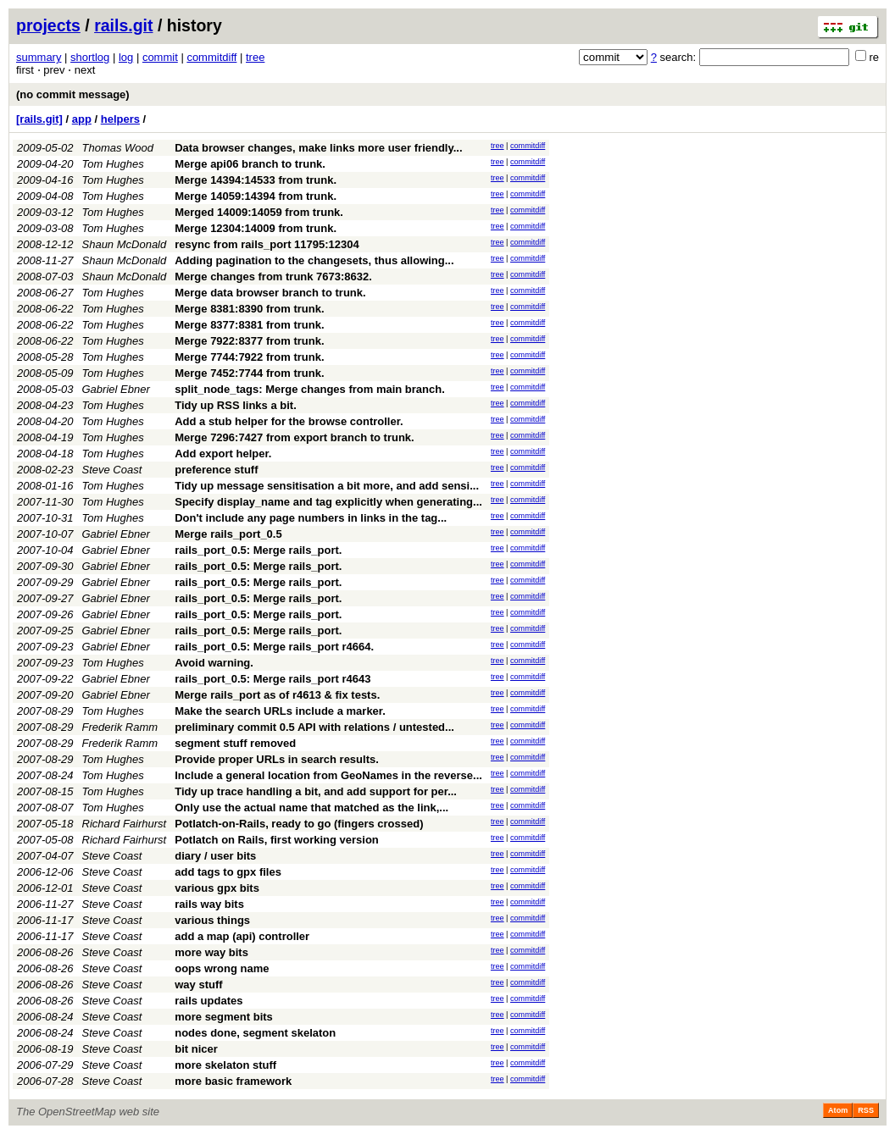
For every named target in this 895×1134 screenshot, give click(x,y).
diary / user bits (215, 855)
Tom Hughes (113, 164)
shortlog (89, 57)
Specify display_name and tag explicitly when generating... (328, 501)
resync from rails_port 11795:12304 (267, 244)
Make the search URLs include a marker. (280, 711)
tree (255, 57)
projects (48, 25)
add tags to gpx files (228, 872)
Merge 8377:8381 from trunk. (249, 324)
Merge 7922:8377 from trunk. (249, 341)
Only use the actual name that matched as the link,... (311, 807)
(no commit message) (73, 94)
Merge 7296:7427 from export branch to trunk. (294, 437)
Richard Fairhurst (124, 823)
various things (212, 920)
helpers (120, 119)
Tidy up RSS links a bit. (236, 405)
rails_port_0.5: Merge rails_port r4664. (274, 646)
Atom (838, 1110)
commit (160, 57)
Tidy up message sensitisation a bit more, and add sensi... (327, 485)
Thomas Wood (118, 147)
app (82, 119)
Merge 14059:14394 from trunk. (255, 196)
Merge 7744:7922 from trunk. (249, 357)
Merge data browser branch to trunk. (270, 292)
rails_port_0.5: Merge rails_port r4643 (272, 678)
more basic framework (233, 1081)
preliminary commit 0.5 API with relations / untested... (314, 727)
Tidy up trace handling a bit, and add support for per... (316, 791)
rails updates (208, 1000)
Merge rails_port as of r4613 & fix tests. (277, 695)
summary (38, 57)
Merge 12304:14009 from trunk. (255, 228)
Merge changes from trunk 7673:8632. (273, 276)
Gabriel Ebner (116, 389)
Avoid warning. (214, 662)
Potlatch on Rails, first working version (277, 839)
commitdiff (211, 57)
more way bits (211, 952)
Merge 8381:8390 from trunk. (249, 308)
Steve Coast (112, 469)
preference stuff (216, 469)
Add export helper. (223, 453)
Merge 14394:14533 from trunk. (255, 180)
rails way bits (209, 904)
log (126, 57)
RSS (866, 1110)
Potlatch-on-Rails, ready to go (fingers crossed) (299, 823)
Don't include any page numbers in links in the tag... (311, 518)
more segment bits (224, 1016)
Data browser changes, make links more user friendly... (318, 147)
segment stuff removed (235, 743)
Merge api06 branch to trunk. (250, 164)
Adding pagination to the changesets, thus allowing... (314, 260)
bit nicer (196, 1049)
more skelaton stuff (225, 1065)
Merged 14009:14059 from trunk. (259, 212)
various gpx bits (217, 888)
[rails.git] (39, 119)
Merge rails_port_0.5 (228, 534)
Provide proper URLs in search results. (277, 759)
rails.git (123, 25)
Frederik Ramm (120, 727)
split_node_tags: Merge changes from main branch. (310, 389)
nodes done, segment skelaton (255, 1032)
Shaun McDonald (124, 244)
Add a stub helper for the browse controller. (289, 421)
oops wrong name (222, 968)
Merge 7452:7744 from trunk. (249, 373)
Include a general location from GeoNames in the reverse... (328, 775)
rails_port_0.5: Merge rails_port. (258, 550)
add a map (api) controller (242, 936)
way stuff (198, 984)
